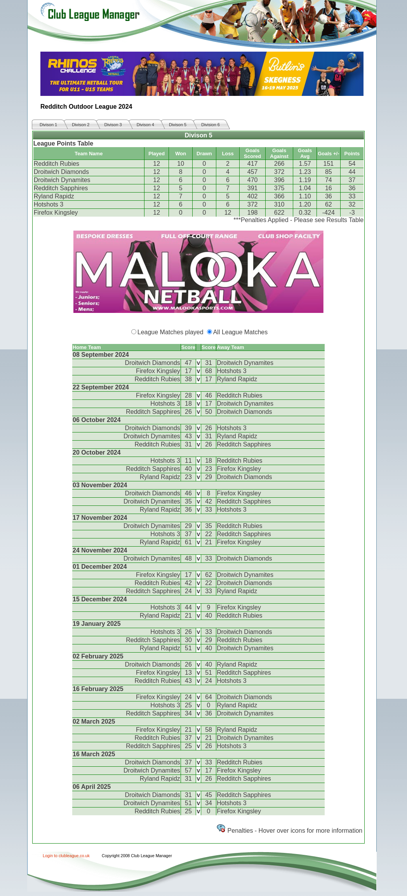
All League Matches (240, 332)
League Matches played (170, 332)
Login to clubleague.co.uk (66, 855)
